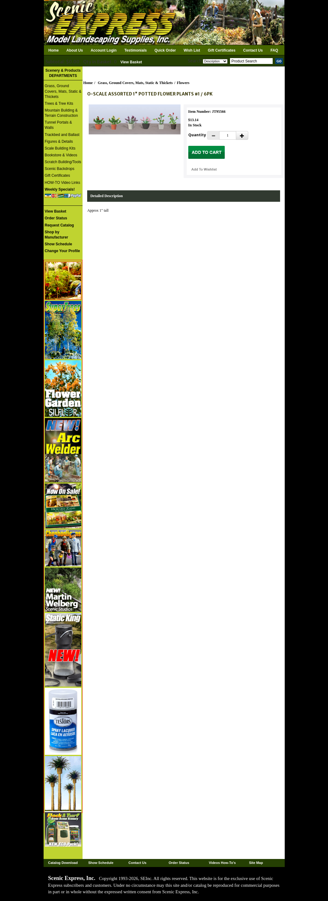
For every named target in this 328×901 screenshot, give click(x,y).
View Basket (131, 62)
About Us (74, 50)
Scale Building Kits (60, 148)
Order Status (178, 863)
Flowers (183, 83)
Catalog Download (63, 863)
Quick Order (165, 50)
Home (54, 50)
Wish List (192, 50)
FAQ (274, 50)
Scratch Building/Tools (63, 162)
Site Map (256, 863)
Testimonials (135, 50)
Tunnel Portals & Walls (58, 125)
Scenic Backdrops (60, 169)
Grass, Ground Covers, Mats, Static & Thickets (63, 91)
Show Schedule (100, 863)
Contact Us (253, 50)
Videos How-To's (222, 863)
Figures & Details (59, 141)
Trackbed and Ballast (62, 135)
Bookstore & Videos (61, 155)
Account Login (104, 50)
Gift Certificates (221, 50)
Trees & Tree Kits (59, 103)
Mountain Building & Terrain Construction (61, 113)
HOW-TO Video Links (62, 182)
